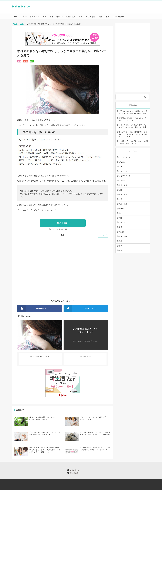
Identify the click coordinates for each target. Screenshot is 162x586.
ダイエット (34, 17)
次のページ (103, 235)
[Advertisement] (62, 270)
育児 (80, 17)
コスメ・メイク (124, 157)
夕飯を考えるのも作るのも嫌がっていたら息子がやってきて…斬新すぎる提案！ (133, 126)
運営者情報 (74, 473)
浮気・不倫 (123, 236)
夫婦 (100, 17)
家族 (107, 17)
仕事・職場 (123, 185)
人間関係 (122, 180)
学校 (120, 213)
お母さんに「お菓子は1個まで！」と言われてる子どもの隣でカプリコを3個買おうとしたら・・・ (133, 134)
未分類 (121, 232)
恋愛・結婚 (70, 17)
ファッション (124, 171)
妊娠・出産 (123, 204)
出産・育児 (90, 17)
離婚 (120, 250)
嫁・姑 (25, 61)
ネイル (24, 17)
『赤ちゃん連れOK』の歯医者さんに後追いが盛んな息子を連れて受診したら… (133, 112)
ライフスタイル (56, 17)
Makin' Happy (21, 6)
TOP (14, 24)
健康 (120, 190)
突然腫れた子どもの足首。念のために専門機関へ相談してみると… (133, 142)
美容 (44, 17)
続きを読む (62, 223)
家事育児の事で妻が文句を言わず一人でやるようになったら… (133, 119)
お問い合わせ (118, 17)
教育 (120, 227)
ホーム (15, 17)
